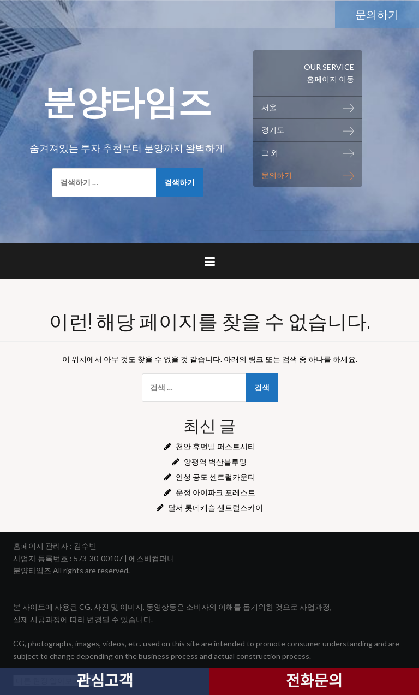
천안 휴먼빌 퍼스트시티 (215, 446)
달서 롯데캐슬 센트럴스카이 (215, 507)
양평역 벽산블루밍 (215, 461)
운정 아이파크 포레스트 (215, 492)
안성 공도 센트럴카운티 (215, 477)
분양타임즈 (127, 99)
